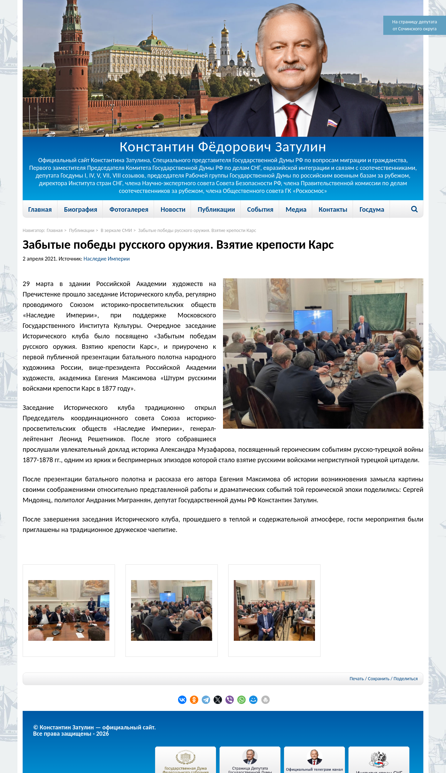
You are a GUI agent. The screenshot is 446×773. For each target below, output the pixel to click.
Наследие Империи (107, 258)
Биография (80, 209)
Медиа (296, 209)
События (260, 209)
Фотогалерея (128, 209)
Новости (173, 209)
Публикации (216, 209)
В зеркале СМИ (116, 230)
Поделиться (406, 678)
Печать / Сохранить (369, 679)
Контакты (333, 209)
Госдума (372, 209)
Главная (40, 209)
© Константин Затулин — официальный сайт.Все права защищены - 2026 (94, 730)
